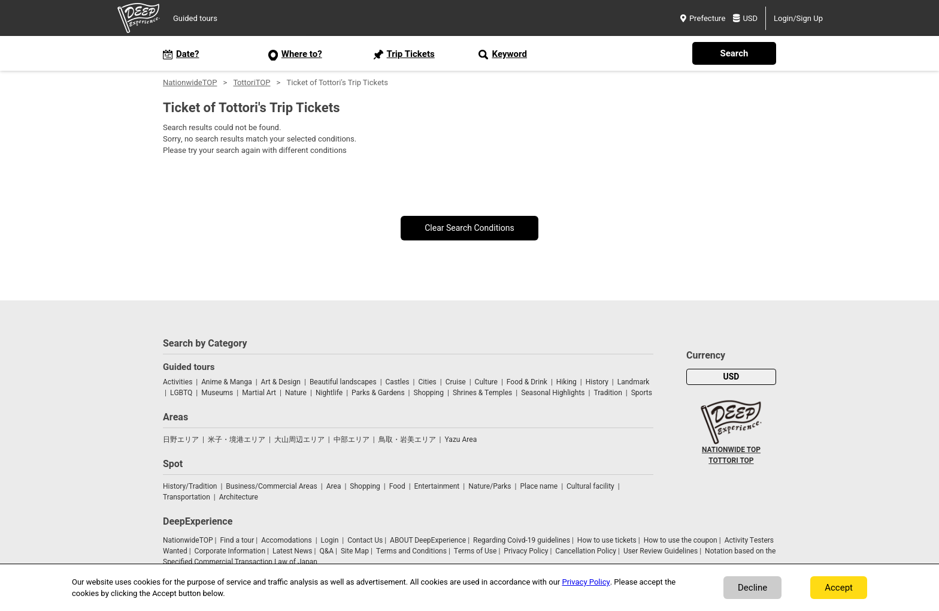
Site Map (355, 551)
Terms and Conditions (411, 551)
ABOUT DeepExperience (428, 540)
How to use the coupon (680, 540)
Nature (296, 392)
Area (333, 486)
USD (745, 18)
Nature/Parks (489, 486)
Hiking (566, 382)
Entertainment (437, 486)
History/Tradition (190, 486)
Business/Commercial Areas (271, 486)
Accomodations (286, 540)
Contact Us (365, 540)
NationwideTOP (190, 82)
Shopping (429, 392)
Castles (398, 382)
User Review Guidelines (660, 551)
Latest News (292, 551)
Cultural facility (590, 486)
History (597, 382)
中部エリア (351, 439)
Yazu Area (461, 439)
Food (397, 486)
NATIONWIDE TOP (731, 449)
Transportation (186, 497)
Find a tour (237, 540)
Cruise (456, 382)
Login (330, 540)
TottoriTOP (251, 82)
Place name (539, 486)
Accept (839, 587)
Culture (486, 382)
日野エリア (181, 439)
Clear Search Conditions (469, 228)
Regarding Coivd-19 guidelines (521, 540)
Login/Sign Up (798, 18)
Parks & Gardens (378, 392)
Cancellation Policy (585, 551)
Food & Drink (527, 382)
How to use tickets (607, 540)
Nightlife (329, 392)
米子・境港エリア (236, 439)
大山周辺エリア (299, 439)
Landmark (633, 382)
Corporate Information (230, 551)
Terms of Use (475, 551)
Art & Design (281, 382)
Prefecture (702, 18)
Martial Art (259, 392)
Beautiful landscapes (343, 382)
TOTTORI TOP (730, 460)
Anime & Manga (226, 382)
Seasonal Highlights (552, 392)
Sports (641, 392)
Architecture (238, 497)
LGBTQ (181, 392)
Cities (427, 382)
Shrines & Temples (482, 392)
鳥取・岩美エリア (407, 439)
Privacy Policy (526, 551)
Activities (177, 382)
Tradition (607, 392)
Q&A (326, 551)
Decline (752, 587)
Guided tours (195, 18)
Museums (217, 392)
